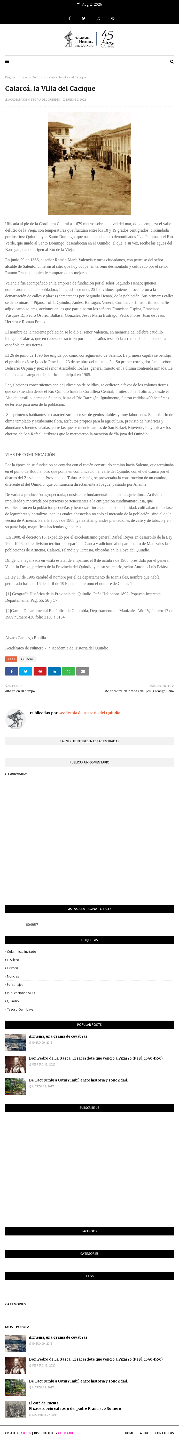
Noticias (13, 976)
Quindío (37, 77)
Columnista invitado (21, 951)
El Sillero (13, 960)
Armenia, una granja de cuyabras (58, 1036)
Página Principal (16, 77)
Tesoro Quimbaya (20, 1009)
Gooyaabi (65, 1433)
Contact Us (164, 1433)
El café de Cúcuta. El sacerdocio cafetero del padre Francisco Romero (75, 1406)
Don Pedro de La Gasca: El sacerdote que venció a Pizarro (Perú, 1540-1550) (96, 1058)
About (145, 1433)
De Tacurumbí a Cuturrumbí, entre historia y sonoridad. (78, 1080)
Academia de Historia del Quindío (34, 99)
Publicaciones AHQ (21, 993)
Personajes (15, 984)
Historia (13, 968)
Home (129, 1433)
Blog (27, 1433)
